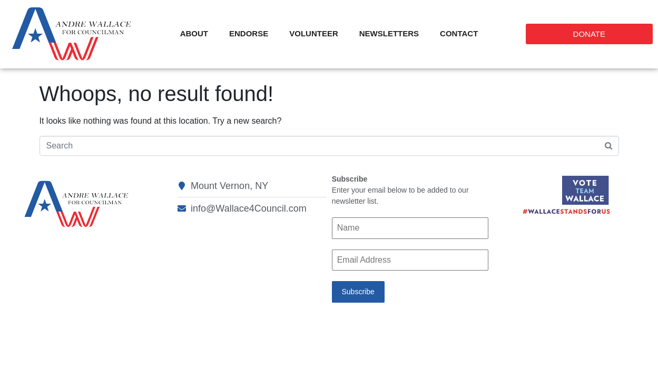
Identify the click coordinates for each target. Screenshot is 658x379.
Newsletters (389, 33)
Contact (459, 33)
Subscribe (357, 291)
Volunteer (313, 33)
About (194, 33)
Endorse (248, 33)
